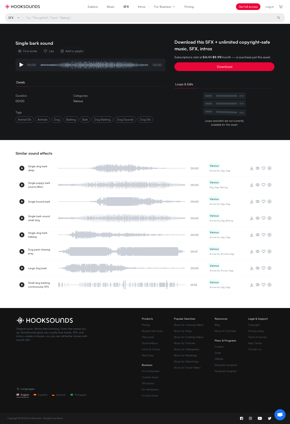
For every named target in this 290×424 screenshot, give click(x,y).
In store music (150, 395)
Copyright (254, 324)
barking (71, 119)
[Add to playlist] (269, 168)
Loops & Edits (184, 84)
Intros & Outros (151, 349)
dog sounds (125, 119)
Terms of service (257, 337)
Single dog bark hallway (37, 234)
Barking (224, 187)
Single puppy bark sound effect (39, 184)
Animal (224, 270)
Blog (217, 324)
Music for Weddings (185, 355)
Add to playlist (71, 51)
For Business (165, 7)
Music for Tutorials (184, 343)
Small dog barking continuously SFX (39, 284)
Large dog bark (37, 268)
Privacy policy (256, 330)
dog (57, 119)
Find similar (27, 51)
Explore (93, 7)
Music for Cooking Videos (189, 324)
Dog (223, 170)
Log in (270, 7)
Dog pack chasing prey (39, 251)
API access (148, 383)
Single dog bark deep (37, 168)
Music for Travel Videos (187, 367)
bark (85, 119)
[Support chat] (280, 414)
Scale (218, 352)
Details (20, 82)
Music (110, 7)
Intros (141, 7)
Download (224, 67)
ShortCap (148, 355)
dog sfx (145, 119)
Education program (226, 364)
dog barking (102, 119)
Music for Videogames (186, 349)
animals (43, 119)
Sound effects (150, 343)
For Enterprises (150, 371)
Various (78, 101)
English (22, 394)
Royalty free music (152, 330)
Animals (224, 254)
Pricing (189, 7)
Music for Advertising (186, 361)
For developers (150, 389)
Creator (219, 346)
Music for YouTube (225, 330)
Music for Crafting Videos (188, 337)
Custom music (150, 377)
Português (78, 394)
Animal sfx (215, 170)
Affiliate (219, 358)
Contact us (254, 349)
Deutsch (59, 394)
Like (49, 51)
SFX (126, 7)
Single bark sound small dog (39, 218)
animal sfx (24, 119)
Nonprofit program (226, 371)
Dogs (228, 170)
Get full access (248, 7)
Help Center (255, 343)
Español (40, 394)
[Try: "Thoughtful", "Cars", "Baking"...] (148, 18)
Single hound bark (39, 201)
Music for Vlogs (183, 330)
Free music (148, 337)
